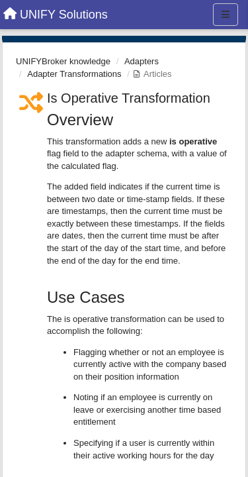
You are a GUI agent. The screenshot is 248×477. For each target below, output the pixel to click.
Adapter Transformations (74, 74)
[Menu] (225, 14)
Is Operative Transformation (128, 98)
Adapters (141, 61)
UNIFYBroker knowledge (63, 61)
